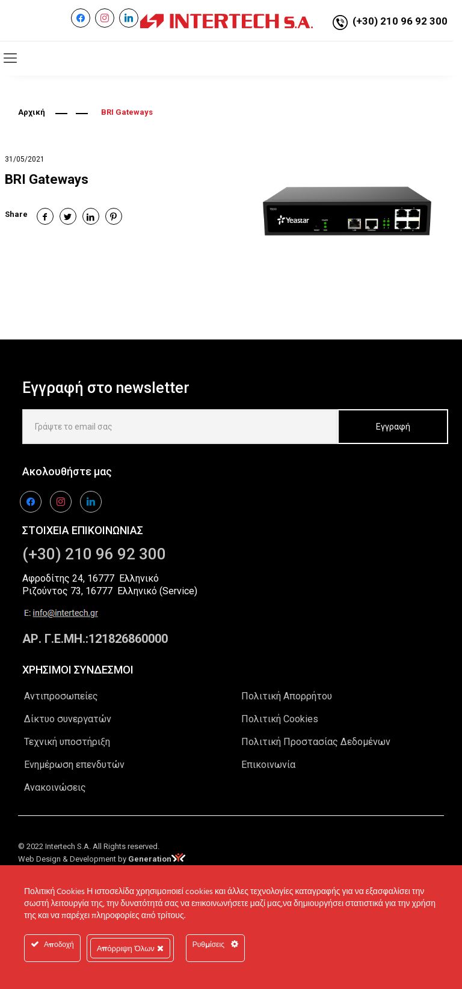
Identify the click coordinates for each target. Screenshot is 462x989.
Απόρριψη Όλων (130, 948)
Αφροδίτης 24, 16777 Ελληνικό (90, 578)
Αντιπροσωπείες (61, 696)
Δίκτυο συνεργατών (67, 719)
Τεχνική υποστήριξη (67, 741)
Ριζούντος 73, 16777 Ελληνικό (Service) (109, 591)
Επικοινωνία (268, 764)
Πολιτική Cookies (279, 719)
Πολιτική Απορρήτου (286, 696)
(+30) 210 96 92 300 (400, 21)
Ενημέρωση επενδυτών (74, 764)
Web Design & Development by (101, 858)
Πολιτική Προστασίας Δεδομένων (315, 741)
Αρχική (31, 112)
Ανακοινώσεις (55, 787)
